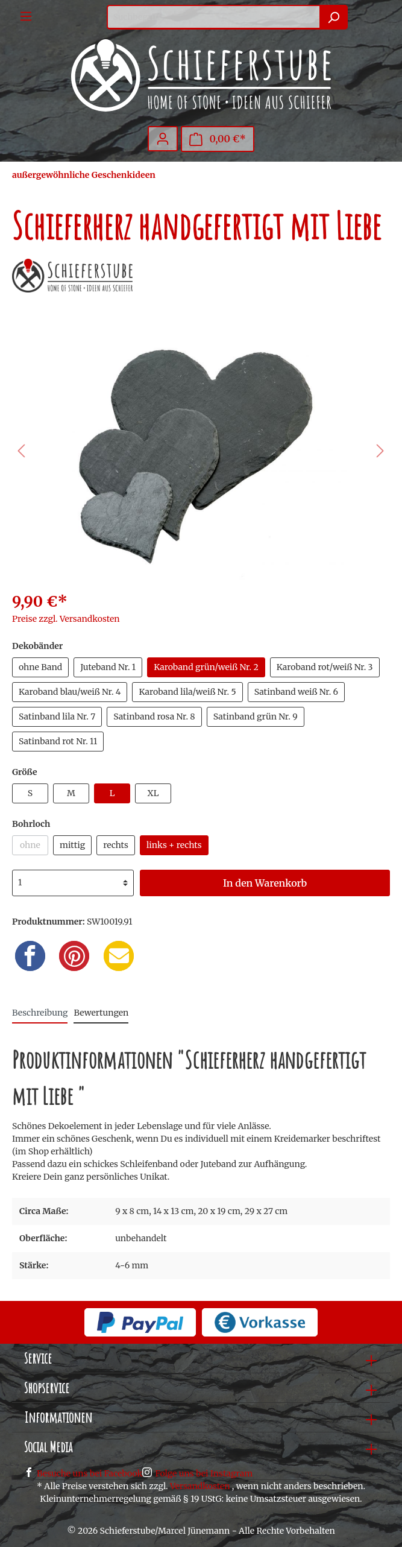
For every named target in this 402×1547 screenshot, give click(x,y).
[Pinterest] (74, 956)
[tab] (40, 1012)
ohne (30, 845)
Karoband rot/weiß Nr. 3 (325, 667)
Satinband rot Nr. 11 (58, 741)
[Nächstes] (380, 450)
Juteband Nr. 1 (108, 667)
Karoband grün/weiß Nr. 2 (206, 667)
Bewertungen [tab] (101, 1012)
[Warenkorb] (217, 139)
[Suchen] (333, 17)
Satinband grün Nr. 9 (255, 716)
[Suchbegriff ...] (213, 17)
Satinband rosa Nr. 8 (154, 716)
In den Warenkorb (265, 883)
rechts (115, 845)
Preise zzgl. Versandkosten (66, 618)
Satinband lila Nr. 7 (57, 716)
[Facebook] (30, 956)
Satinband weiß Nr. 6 (296, 691)
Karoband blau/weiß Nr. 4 (70, 691)
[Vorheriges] (21, 450)
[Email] (119, 956)
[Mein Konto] (163, 138)
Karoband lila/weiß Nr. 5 (187, 691)
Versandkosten (200, 1486)
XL (153, 793)
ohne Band (40, 667)
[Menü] (26, 16)
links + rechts (174, 845)
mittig (72, 845)
